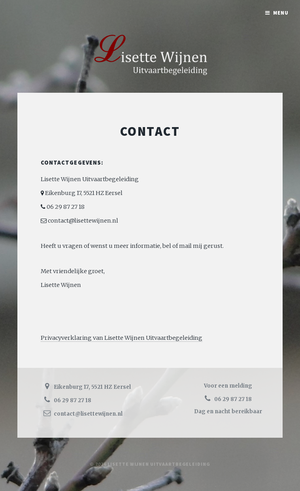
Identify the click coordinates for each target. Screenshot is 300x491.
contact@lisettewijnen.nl (82, 220)
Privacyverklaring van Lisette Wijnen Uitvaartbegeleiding (121, 337)
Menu (281, 12)
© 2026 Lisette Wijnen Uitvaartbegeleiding (150, 464)
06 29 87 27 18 (65, 206)
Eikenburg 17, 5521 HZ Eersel (83, 193)
